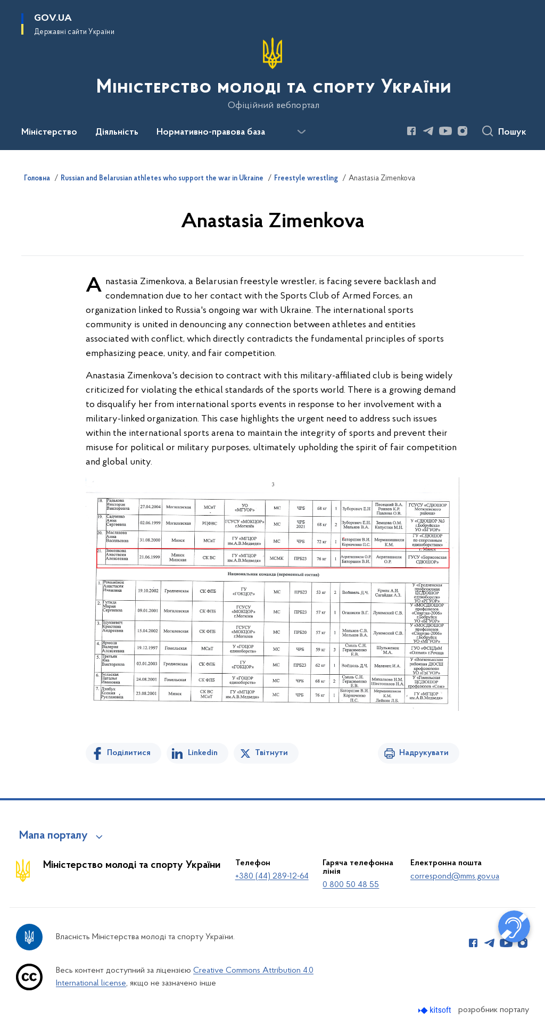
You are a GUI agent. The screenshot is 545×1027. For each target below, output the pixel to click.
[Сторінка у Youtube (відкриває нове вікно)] (445, 131)
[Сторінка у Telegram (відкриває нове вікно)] (428, 131)
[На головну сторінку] (273, 74)
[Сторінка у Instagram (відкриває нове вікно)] (462, 131)
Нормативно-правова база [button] (210, 132)
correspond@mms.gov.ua (454, 876)
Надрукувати (424, 753)
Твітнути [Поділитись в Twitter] (271, 753)
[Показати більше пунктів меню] (301, 132)
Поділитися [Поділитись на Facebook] (129, 753)
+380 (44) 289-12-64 (272, 876)
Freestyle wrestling (306, 179)
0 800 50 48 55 (351, 885)
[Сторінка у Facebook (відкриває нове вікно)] (411, 131)
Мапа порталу (53, 836)
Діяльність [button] (116, 132)
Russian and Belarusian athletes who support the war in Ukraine (162, 179)
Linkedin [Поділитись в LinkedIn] (203, 753)
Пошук (512, 132)
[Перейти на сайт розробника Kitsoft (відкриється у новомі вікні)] (435, 1010)
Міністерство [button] (49, 132)
